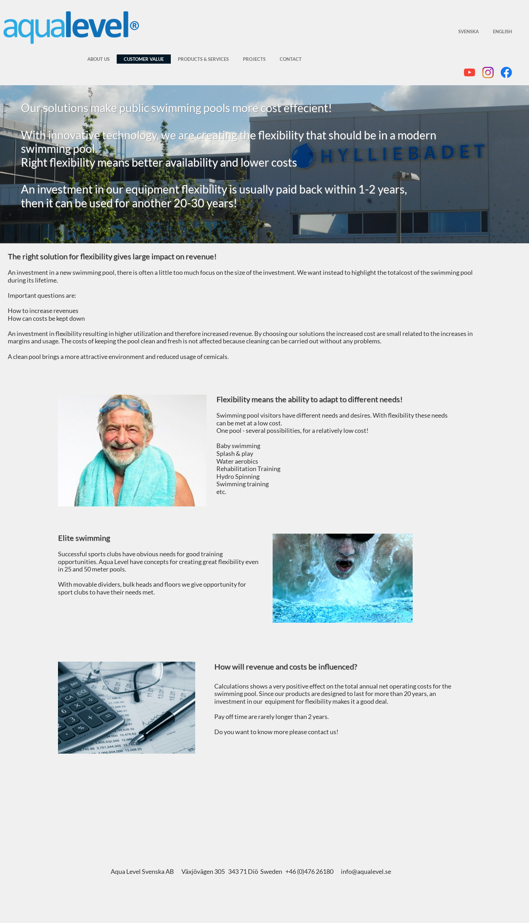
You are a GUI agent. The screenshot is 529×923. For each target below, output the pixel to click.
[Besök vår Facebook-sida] (506, 72)
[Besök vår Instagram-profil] (488, 72)
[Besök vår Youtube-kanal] (469, 72)
